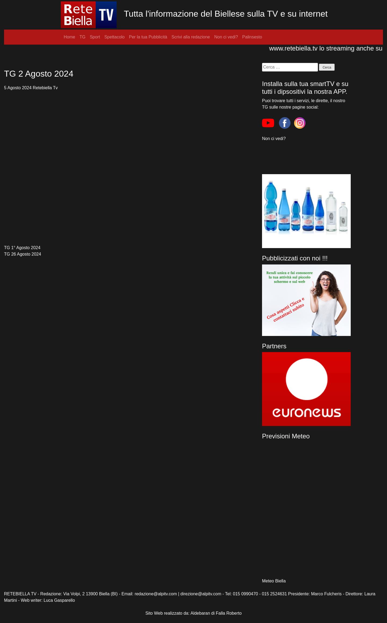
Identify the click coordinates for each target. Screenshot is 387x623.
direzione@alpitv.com (200, 594)
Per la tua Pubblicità (148, 37)
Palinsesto (252, 37)
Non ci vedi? (226, 37)
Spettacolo (114, 37)
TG (82, 37)
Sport (95, 37)
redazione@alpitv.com (156, 594)
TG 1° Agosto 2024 (22, 247)
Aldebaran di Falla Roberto (216, 613)
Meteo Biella (274, 581)
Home (69, 37)
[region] (306, 389)
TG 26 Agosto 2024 (22, 254)
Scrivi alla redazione (190, 37)
